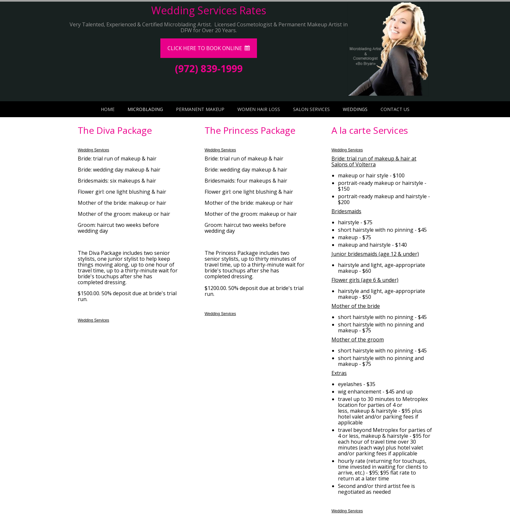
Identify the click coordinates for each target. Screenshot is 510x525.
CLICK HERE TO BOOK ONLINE (209, 48)
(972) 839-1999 (209, 68)
